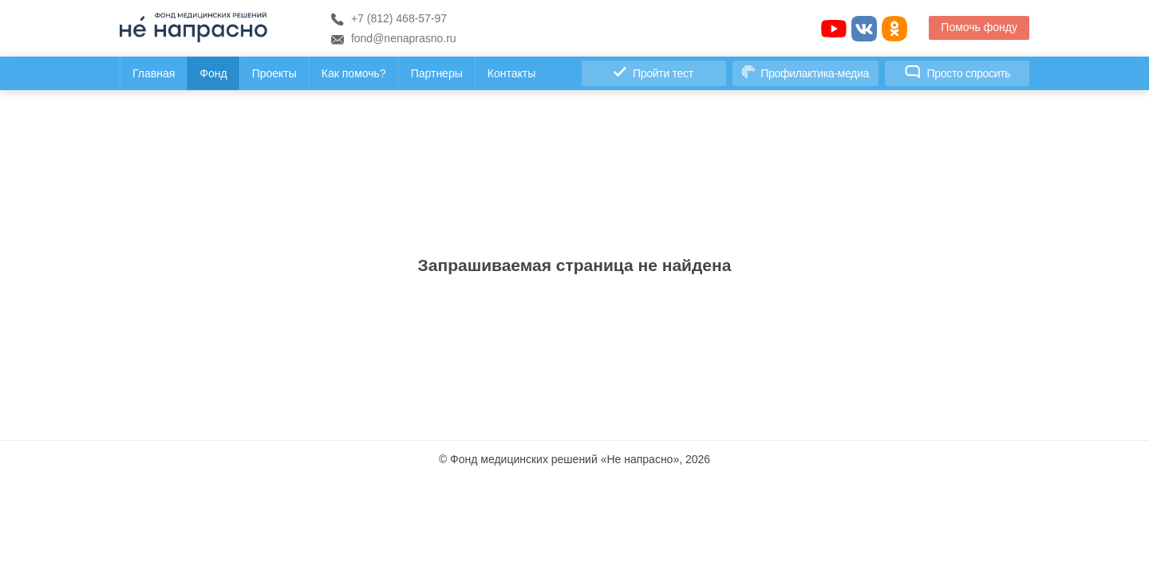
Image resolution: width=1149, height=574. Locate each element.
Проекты (274, 73)
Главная (153, 73)
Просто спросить (957, 72)
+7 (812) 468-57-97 (389, 18)
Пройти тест (653, 72)
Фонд (213, 73)
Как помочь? (354, 73)
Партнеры (437, 73)
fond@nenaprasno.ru (393, 38)
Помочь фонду (979, 27)
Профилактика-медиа (805, 72)
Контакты (511, 73)
